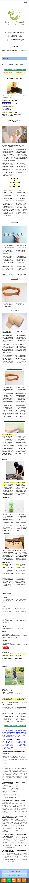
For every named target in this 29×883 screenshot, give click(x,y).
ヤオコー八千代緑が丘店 (13, 855)
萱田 (18, 599)
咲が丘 (5, 610)
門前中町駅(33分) (8, 773)
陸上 (20, 741)
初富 (3, 620)
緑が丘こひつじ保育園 (20, 827)
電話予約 (4, 880)
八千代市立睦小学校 (17, 820)
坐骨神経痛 (10, 730)
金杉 (18, 608)
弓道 (11, 747)
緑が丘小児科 (23, 844)
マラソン (15, 741)
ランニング (16, 747)
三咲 (5, 613)
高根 (12, 610)
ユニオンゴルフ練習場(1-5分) (9, 797)
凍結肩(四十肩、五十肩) (20, 733)
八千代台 (21, 601)
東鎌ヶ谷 (22, 620)
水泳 (8, 747)
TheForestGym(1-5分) (8, 803)
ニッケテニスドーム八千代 (14, 811)
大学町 (3, 601)
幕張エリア (7, 628)
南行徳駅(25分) (16, 768)
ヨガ (5, 748)
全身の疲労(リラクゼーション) (13, 736)
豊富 (24, 610)
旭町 (3, 608)
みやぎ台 (9, 613)
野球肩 (8, 735)
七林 (10, 611)
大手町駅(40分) (10, 774)
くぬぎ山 (7, 620)
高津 (24, 599)
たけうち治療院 (5, 108)
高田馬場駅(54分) (11, 777)
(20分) (23, 811)
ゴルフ (10, 741)
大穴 (6, 608)
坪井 (16, 610)
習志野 (6, 611)
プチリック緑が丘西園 (11, 828)
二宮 (13, 611)
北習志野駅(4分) (6, 758)
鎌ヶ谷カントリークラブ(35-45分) (10, 790)
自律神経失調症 (11, 732)
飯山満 (17, 611)
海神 (14, 608)
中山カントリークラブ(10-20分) (10, 788)
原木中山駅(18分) (14, 767)
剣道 (19, 742)
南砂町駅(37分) (8, 771)
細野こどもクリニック (11, 845)
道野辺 (17, 620)
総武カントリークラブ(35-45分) (10, 787)
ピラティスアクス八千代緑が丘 (16, 805)
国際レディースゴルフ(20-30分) (10, 793)
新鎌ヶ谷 (12, 620)
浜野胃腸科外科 (12, 844)
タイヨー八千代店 (15, 858)
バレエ (3, 742)
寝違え (22, 732)
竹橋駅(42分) (18, 774)
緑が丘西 (12, 601)
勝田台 (14, 599)
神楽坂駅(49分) (19, 776)
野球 (3, 741)
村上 (17, 601)
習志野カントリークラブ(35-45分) (10, 794)
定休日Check (24, 880)
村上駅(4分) (21, 759)
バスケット (14, 742)
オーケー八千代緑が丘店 (7, 853)
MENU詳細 (14, 880)
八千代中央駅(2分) (12, 759)
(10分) (5, 811)
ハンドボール (20, 745)
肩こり (11, 733)
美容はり (18, 732)
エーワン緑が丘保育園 (13, 824)
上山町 (23, 613)
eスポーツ (9, 748)
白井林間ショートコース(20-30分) (10, 796)
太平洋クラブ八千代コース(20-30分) (11, 785)
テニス (6, 741)
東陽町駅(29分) (17, 771)
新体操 (23, 741)
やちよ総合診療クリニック (8, 837)
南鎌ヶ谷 (7, 622)
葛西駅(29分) (7, 770)
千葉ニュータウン (15, 628)
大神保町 (10, 608)
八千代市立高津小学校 (7, 822)
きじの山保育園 (13, 830)
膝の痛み (4, 735)
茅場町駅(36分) (18, 773)
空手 (22, 742)
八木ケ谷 (14, 613)
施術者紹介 (12, 692)
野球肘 (13, 735)
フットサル (6, 744)
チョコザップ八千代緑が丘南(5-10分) (13, 806)
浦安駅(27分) (15, 770)
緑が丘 (7, 601)
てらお (8, 861)
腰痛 (5, 732)
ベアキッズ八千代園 (6, 827)
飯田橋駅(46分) (10, 776)
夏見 (3, 611)
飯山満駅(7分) (22, 756)
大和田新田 (8, 599)
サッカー (8, 742)
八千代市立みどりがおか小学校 (9, 819)
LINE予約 (9, 880)
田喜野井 (20, 610)
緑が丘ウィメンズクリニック (14, 841)
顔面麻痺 (20, 730)
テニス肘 (18, 735)
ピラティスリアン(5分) (18, 808)
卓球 (7, 745)
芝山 (9, 610)
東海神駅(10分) (14, 756)
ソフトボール (12, 745)
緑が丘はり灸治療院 (6, 102)
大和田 (3, 599)
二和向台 (22, 611)
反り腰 (3, 736)
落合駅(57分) (20, 777)
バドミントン (21, 744)
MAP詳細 (19, 880)
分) (2, 806)
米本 (5, 602)
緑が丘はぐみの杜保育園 (17, 825)
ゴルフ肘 (23, 735)
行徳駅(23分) (7, 768)
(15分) (14, 810)
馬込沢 (3, 614)
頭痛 (16, 730)
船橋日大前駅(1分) (15, 758)
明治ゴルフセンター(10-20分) (9, 791)
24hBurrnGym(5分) (7, 808)
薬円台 (19, 613)
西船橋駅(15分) (5, 756)
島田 (21, 599)
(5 (24, 805)
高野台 (21, 608)
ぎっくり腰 (4, 730)
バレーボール (13, 744)
